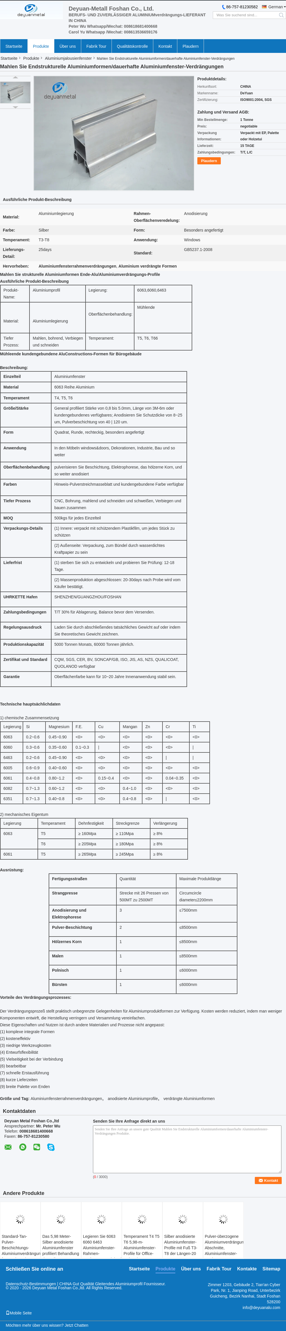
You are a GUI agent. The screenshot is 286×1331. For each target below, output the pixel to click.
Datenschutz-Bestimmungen (31, 1284)
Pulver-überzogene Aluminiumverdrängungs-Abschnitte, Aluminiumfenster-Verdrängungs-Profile (224, 1250)
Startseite (13, 46)
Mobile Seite (19, 1313)
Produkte (41, 46)
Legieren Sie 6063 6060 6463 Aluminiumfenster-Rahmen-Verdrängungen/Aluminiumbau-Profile (102, 1250)
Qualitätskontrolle (132, 46)
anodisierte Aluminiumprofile (133, 1098)
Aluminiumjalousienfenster (68, 58)
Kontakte (247, 1268)
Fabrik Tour (96, 46)
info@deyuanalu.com (261, 1307)
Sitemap (271, 1268)
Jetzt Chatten (76, 1325)
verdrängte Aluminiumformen (188, 1098)
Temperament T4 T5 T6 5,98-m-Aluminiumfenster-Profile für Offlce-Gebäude (142, 1248)
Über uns (67, 46)
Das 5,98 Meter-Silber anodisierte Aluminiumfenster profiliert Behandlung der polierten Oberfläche (60, 1250)
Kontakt (165, 46)
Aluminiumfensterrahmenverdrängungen (66, 1098)
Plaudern (190, 46)
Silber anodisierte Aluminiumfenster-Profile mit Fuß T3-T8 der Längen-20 (180, 1245)
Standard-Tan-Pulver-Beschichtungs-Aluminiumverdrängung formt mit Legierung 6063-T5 (21, 1250)
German (275, 7)
